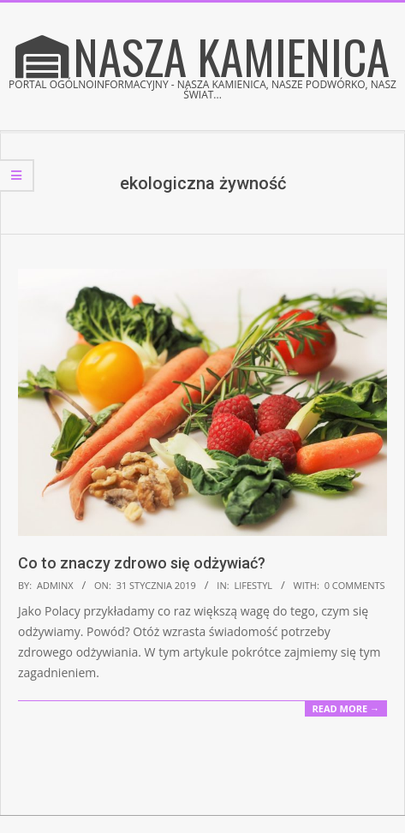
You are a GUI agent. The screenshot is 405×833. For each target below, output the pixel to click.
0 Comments (355, 585)
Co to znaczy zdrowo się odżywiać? (141, 563)
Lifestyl (253, 585)
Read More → (346, 708)
